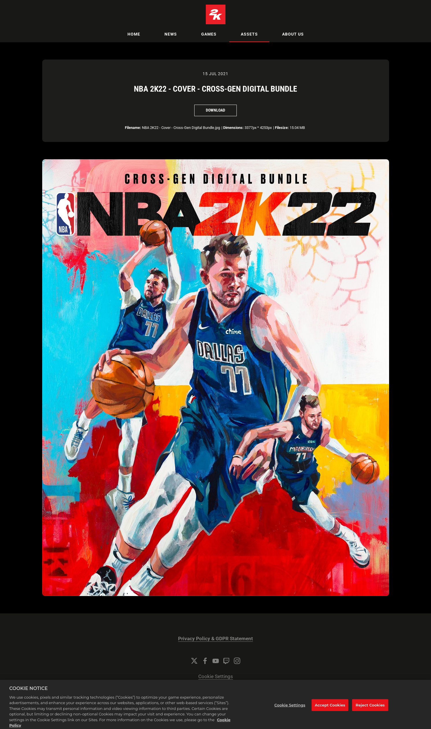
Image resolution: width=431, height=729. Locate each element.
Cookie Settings (215, 676)
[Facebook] (205, 661)
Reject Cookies (370, 709)
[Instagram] (237, 661)
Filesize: (282, 127)
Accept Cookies (330, 709)
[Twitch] (226, 661)
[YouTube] (215, 661)
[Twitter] (194, 661)
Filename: (133, 127)
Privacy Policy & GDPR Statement (215, 638)
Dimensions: (233, 127)
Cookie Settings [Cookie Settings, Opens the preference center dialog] (289, 709)
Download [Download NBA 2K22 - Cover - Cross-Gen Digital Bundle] (215, 110)
